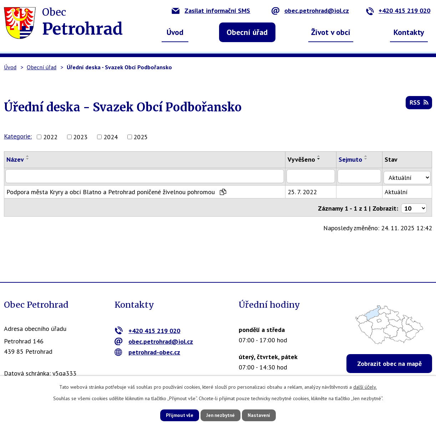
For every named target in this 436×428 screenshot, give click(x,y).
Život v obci (330, 32)
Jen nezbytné (220, 415)
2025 (140, 137)
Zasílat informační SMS (211, 10)
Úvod (175, 32)
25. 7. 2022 (305, 190)
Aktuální (399, 190)
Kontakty (409, 32)
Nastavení (264, 415)
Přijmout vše (174, 415)
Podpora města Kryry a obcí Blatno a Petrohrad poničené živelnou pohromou (116, 190)
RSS (418, 104)
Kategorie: (18, 136)
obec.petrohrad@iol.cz (310, 10)
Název (15, 159)
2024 (110, 137)
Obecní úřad (247, 32)
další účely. (365, 386)
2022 (50, 137)
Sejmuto (353, 159)
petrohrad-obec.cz (148, 352)
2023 (80, 137)
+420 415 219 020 (398, 10)
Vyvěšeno (304, 159)
